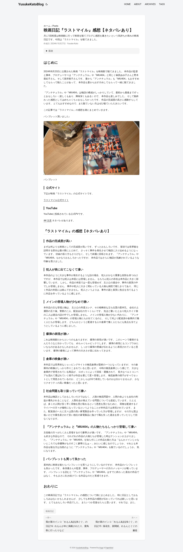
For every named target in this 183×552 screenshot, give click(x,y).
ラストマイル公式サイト (56, 200)
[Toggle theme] (46, 4)
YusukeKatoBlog (31, 4)
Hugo (101, 548)
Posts (55, 26)
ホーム (47, 26)
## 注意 (48, 220)
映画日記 (50, 511)
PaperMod (109, 548)
